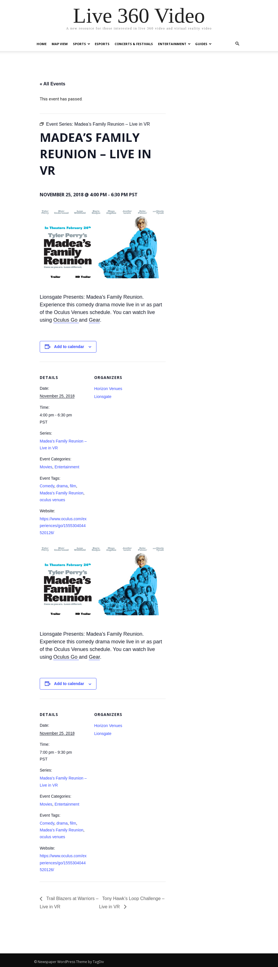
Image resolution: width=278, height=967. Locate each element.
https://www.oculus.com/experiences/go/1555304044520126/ (63, 526)
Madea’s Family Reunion (61, 493)
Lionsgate (102, 396)
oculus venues (52, 500)
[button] (237, 44)
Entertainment (174, 44)
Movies (46, 467)
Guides (203, 44)
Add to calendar (69, 346)
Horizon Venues (108, 388)
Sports (81, 44)
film (73, 486)
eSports (102, 44)
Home (42, 44)
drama (62, 486)
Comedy (47, 486)
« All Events (52, 83)
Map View (60, 44)
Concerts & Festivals (134, 44)
